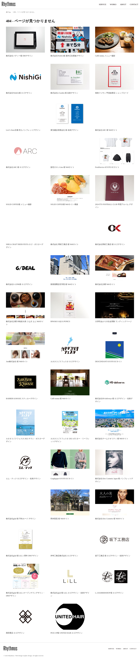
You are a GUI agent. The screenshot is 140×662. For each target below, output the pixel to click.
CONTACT (134, 4)
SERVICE (102, 4)
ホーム (8, 12)
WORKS (113, 4)
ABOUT (123, 4)
